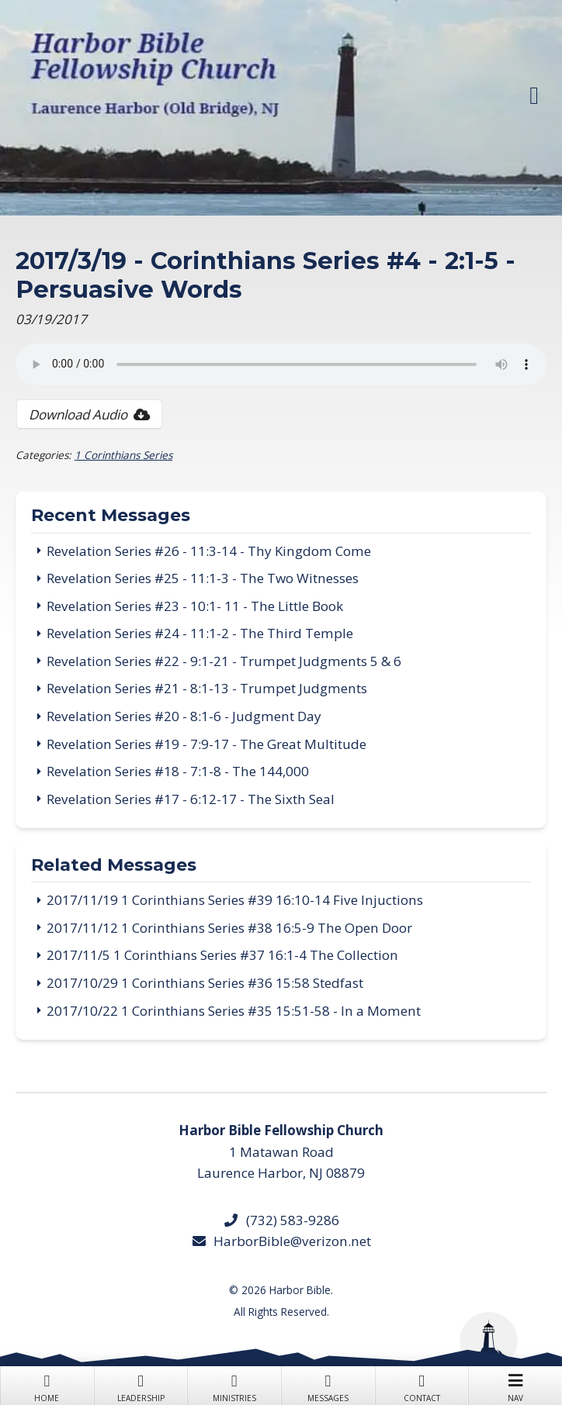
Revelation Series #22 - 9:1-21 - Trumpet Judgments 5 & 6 (224, 661)
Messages (328, 1386)
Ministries (234, 1386)
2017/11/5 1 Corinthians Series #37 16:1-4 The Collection (222, 955)
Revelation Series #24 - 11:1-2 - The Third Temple (200, 633)
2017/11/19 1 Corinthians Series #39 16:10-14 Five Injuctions (235, 900)
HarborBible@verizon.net (281, 1241)
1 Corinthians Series (123, 454)
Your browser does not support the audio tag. (281, 364)
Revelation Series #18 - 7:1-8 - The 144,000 (178, 771)
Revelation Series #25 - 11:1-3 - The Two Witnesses (203, 578)
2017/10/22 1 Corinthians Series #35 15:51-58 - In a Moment (234, 1011)
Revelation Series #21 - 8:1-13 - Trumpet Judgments (207, 688)
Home (47, 1386)
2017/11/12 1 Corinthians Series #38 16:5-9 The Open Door (229, 928)
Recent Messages (110, 516)
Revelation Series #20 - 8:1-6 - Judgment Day (184, 716)
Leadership (141, 1386)
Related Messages (113, 866)
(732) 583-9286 (280, 1220)
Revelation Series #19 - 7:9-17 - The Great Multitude (206, 744)
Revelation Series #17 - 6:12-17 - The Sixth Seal (191, 799)
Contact (422, 1386)
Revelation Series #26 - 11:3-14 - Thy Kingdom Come (209, 551)
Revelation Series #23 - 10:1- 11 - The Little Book (195, 606)
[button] (534, 95)
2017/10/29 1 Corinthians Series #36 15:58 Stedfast (205, 983)
